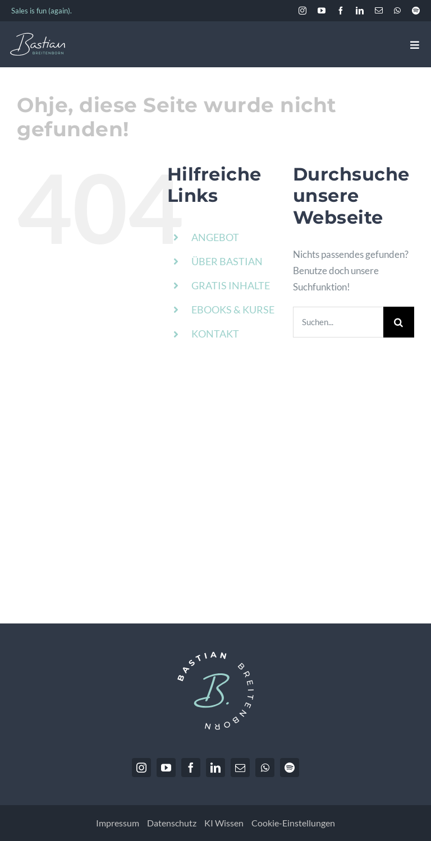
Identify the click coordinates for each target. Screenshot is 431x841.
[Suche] (398, 322)
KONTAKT (215, 333)
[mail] (379, 11)
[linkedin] (360, 11)
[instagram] (302, 11)
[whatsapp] (397, 11)
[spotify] (416, 11)
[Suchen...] (338, 322)
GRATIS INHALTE (230, 285)
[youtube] (321, 11)
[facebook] (341, 11)
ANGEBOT (215, 237)
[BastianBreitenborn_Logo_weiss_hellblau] (38, 37)
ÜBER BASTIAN (227, 261)
